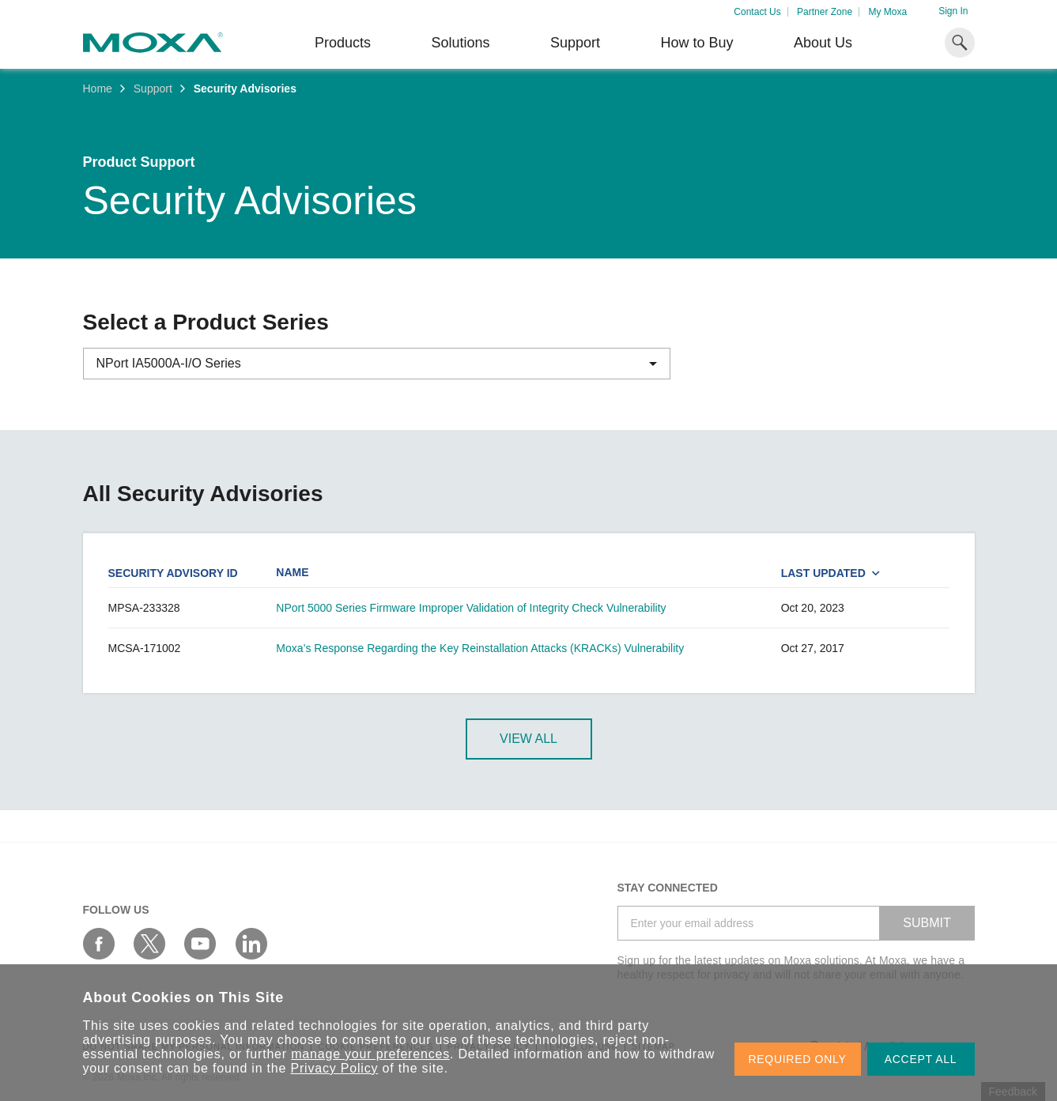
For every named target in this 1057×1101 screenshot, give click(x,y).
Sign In (953, 11)
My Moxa (887, 12)
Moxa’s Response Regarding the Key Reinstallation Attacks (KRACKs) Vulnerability (480, 648)
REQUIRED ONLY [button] (798, 1059)
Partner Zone (824, 12)
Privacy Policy (335, 1068)
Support (575, 43)
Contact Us (757, 12)
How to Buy (696, 43)
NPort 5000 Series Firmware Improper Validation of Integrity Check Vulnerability (471, 607)
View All (528, 738)
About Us (823, 43)
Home (97, 88)
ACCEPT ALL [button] (921, 1059)
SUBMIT (926, 922)
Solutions (460, 43)
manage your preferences (370, 1054)
